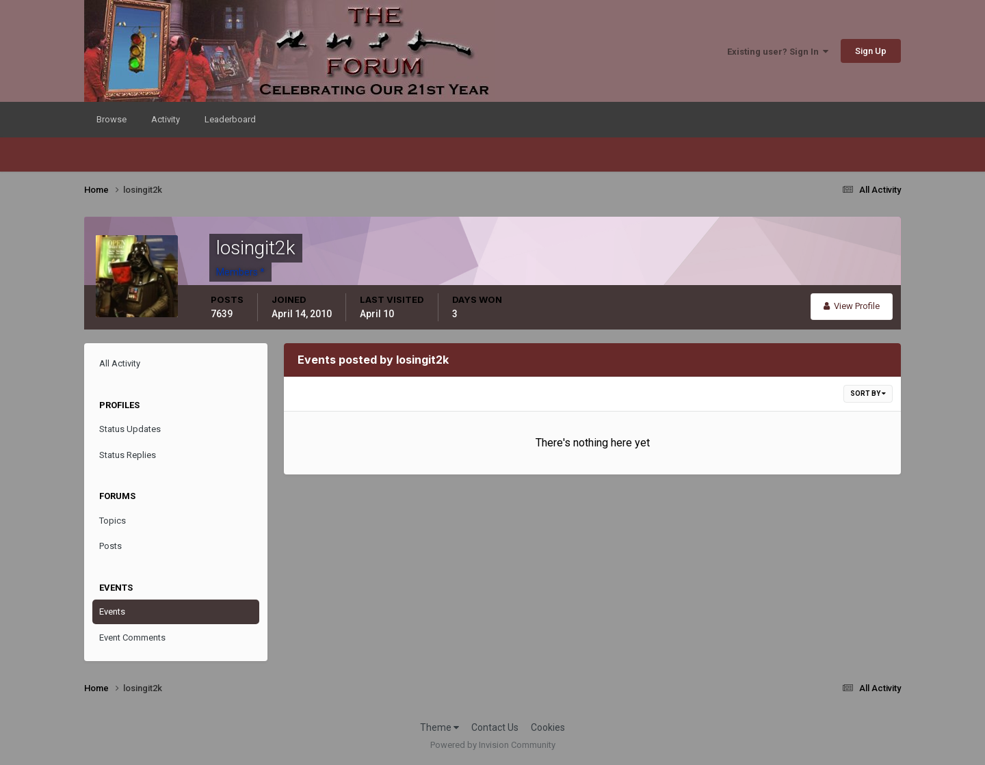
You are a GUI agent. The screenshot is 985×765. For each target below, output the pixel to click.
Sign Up (870, 51)
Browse (111, 119)
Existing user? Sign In (777, 51)
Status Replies (127, 455)
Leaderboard (230, 119)
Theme (439, 727)
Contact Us (494, 727)
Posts (110, 546)
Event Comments (132, 637)
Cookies (548, 727)
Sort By (868, 393)
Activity (165, 119)
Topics (112, 520)
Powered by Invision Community (492, 745)
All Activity (119, 363)
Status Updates (130, 429)
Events (112, 611)
